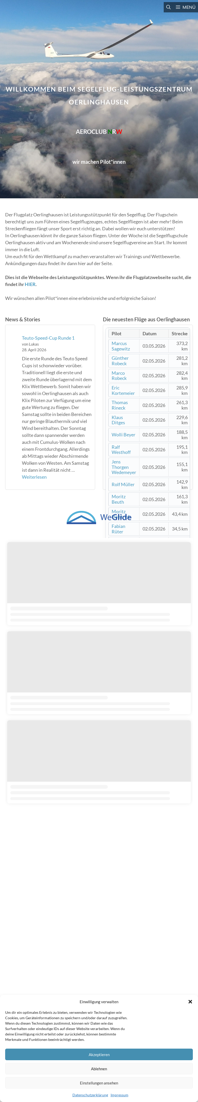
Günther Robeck (120, 360)
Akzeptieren (99, 1054)
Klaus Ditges (118, 420)
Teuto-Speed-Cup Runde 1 (48, 338)
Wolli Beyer (123, 434)
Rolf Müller (123, 484)
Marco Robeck (119, 375)
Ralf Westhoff (121, 449)
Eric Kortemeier (123, 390)
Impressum (119, 1095)
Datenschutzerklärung (90, 1095)
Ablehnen (99, 1068)
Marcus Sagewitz (121, 346)
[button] (190, 1001)
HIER (30, 284)
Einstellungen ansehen (99, 1083)
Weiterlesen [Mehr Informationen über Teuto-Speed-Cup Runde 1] (34, 477)
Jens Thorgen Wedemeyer (124, 467)
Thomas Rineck (120, 405)
